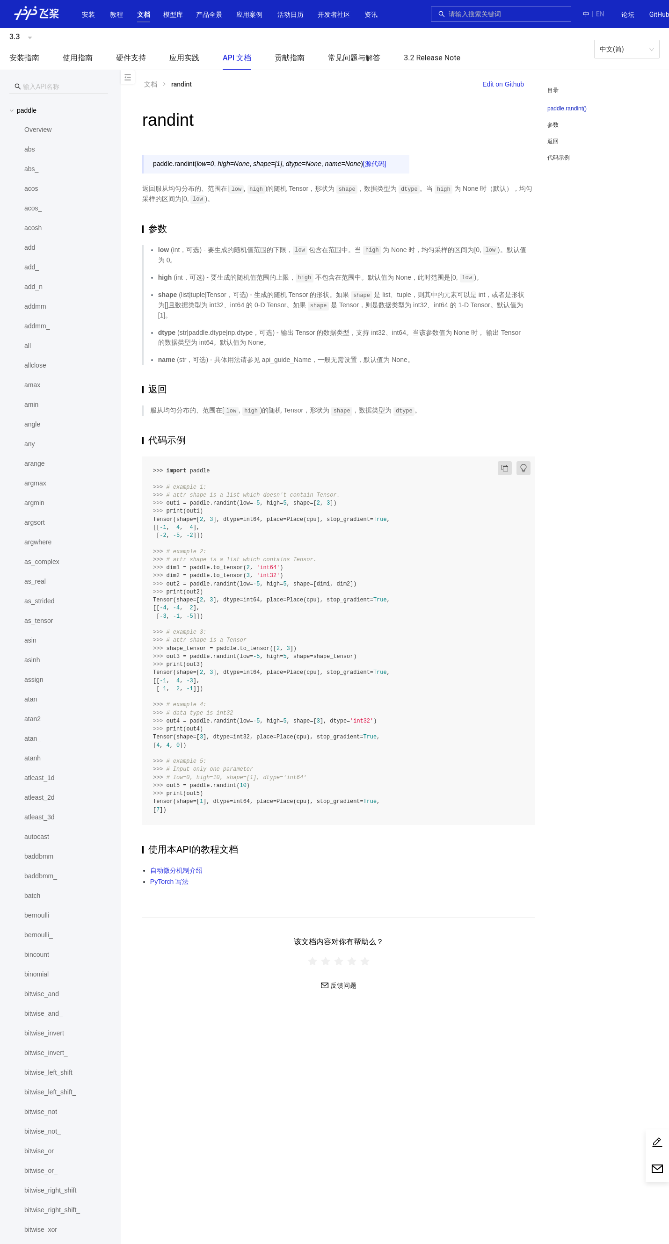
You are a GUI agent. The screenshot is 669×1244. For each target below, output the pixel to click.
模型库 (173, 14)
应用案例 (249, 14)
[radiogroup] (338, 961)
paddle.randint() (567, 108)
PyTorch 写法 (169, 881)
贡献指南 (290, 57)
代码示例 (558, 157)
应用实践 (184, 57)
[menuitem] (627, 15)
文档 (143, 14)
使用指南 (78, 57)
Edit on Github (503, 84)
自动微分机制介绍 (176, 870)
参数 (553, 125)
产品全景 (209, 14)
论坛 (627, 14)
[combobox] (507, 14)
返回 (553, 141)
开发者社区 (334, 14)
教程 (116, 14)
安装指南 (24, 57)
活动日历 (290, 14)
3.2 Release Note (432, 57)
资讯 (371, 14)
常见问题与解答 (354, 57)
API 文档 (237, 57)
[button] (143, 14)
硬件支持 (131, 57)
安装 (88, 14)
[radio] (312, 961)
